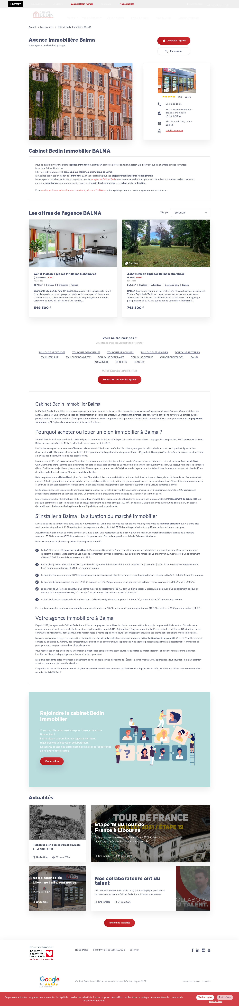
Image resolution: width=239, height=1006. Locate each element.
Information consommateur (109, 960)
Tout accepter (205, 997)
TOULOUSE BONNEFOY (78, 367)
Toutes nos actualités (119, 933)
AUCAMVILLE (102, 372)
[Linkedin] (197, 960)
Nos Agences (38, 4)
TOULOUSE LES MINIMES (154, 363)
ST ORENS (121, 372)
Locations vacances (197, 16)
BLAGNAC (139, 372)
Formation (106, 4)
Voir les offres (52, 774)
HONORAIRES (81, 960)
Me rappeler (173, 48)
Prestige (15, 4)
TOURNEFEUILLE (49, 367)
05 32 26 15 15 (174, 114)
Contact (134, 960)
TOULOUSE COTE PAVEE (111, 367)
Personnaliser (215, 1001)
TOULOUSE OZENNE (142, 367)
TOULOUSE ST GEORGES (52, 363)
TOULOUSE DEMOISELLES (86, 363)
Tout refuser (225, 997)
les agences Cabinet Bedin (104, 189)
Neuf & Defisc (170, 16)
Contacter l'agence (173, 38)
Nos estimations (94, 16)
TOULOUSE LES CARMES (120, 363)
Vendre (74, 16)
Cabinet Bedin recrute (82, 4)
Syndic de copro (146, 16)
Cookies (206, 992)
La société (58, 4)
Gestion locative (120, 16)
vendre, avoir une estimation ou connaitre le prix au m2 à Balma (73, 200)
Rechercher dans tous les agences (120, 390)
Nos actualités (127, 4)
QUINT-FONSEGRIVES (172, 367)
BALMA (194, 367)
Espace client (185, 4)
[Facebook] (192, 960)
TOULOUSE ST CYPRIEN (187, 363)
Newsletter (210, 4)
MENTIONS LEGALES (191, 992)
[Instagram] (203, 960)
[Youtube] (209, 960)
